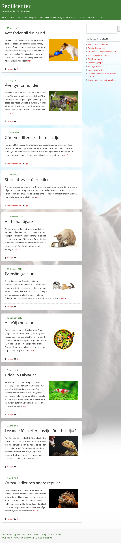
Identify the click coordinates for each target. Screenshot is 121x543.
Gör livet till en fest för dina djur (33, 137)
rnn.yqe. (10, 69)
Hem (3, 17)
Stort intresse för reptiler (27, 179)
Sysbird (48, 537)
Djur (100, 17)
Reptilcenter (16, 6)
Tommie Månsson (14, 163)
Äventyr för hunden (22, 85)
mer (29, 61)
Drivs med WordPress (11, 537)
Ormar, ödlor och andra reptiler (23, 17)
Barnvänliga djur (19, 273)
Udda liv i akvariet (87, 17)
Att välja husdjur (19, 322)
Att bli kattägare (19, 221)
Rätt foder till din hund (25, 32)
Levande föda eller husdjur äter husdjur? (58, 17)
